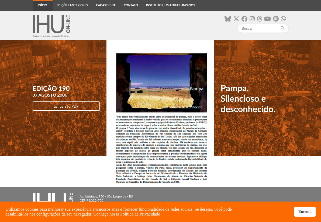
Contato (131, 5)
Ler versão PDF (66, 106)
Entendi (305, 211)
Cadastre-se (106, 5)
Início (42, 5)
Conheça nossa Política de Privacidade (127, 214)
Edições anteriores (72, 5)
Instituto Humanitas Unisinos (170, 5)
